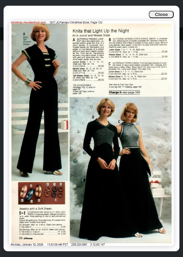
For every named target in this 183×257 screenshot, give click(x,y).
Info (11, 33)
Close (161, 14)
